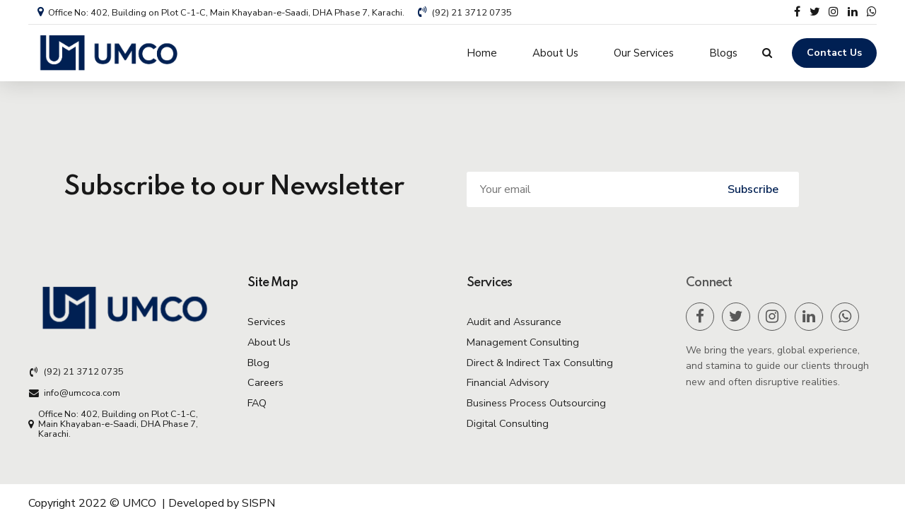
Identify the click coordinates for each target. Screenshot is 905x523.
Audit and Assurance (514, 322)
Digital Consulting (508, 423)
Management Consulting (523, 342)
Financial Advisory (508, 382)
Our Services (644, 53)
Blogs (723, 53)
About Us (555, 53)
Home (482, 53)
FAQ (257, 403)
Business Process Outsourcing (536, 403)
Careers (265, 382)
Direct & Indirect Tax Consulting (540, 362)
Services (266, 322)
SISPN (258, 503)
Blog (258, 362)
